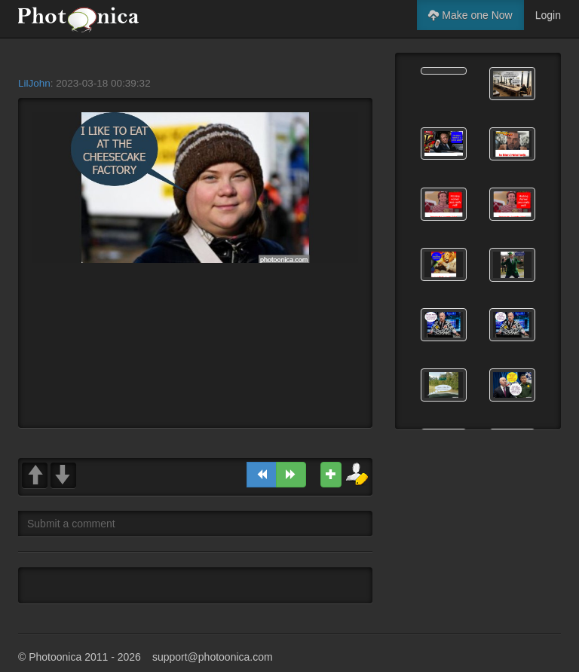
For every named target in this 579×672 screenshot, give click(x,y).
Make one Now (470, 15)
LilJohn (34, 83)
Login (548, 15)
